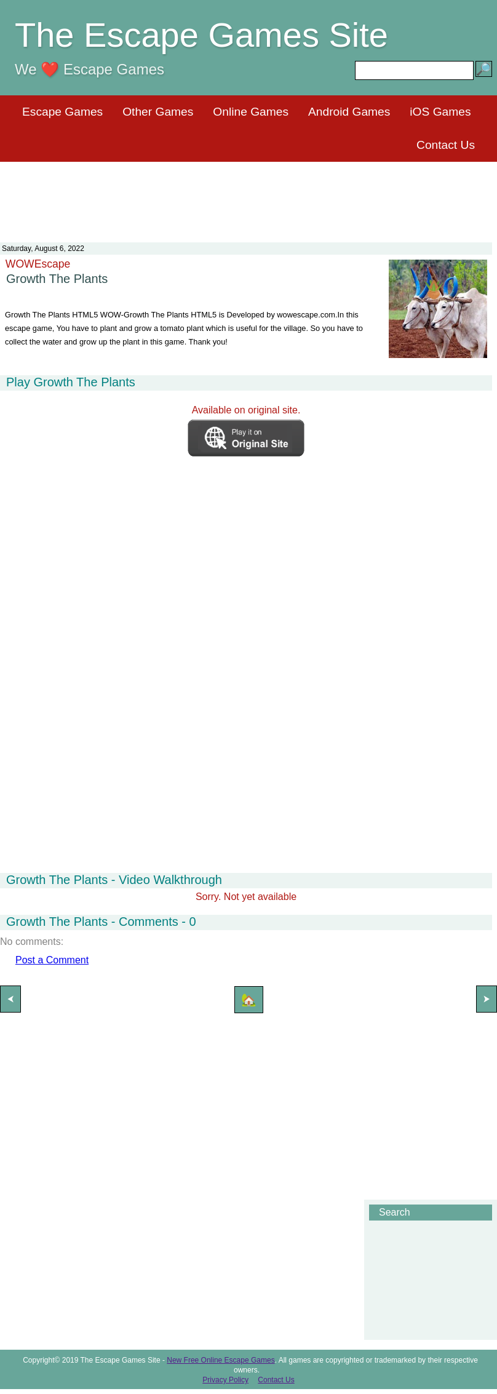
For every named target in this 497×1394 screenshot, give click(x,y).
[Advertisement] (248, 194)
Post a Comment (52, 960)
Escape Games (62, 111)
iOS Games (440, 111)
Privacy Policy (225, 1380)
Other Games (157, 111)
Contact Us (445, 144)
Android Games (349, 111)
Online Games (250, 111)
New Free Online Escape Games (220, 1360)
